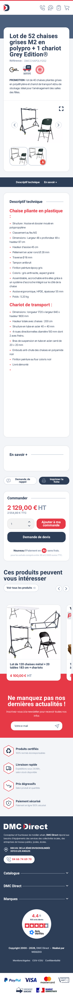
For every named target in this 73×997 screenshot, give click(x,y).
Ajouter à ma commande (51, 524)
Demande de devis (36, 537)
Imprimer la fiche (52, 480)
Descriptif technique (28, 182)
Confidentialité (52, 960)
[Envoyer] (58, 725)
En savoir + (50, 182)
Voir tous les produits (21, 588)
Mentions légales (21, 960)
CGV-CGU (37, 960)
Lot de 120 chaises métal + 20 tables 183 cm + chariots (29, 666)
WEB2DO (36, 951)
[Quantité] (20, 524)
